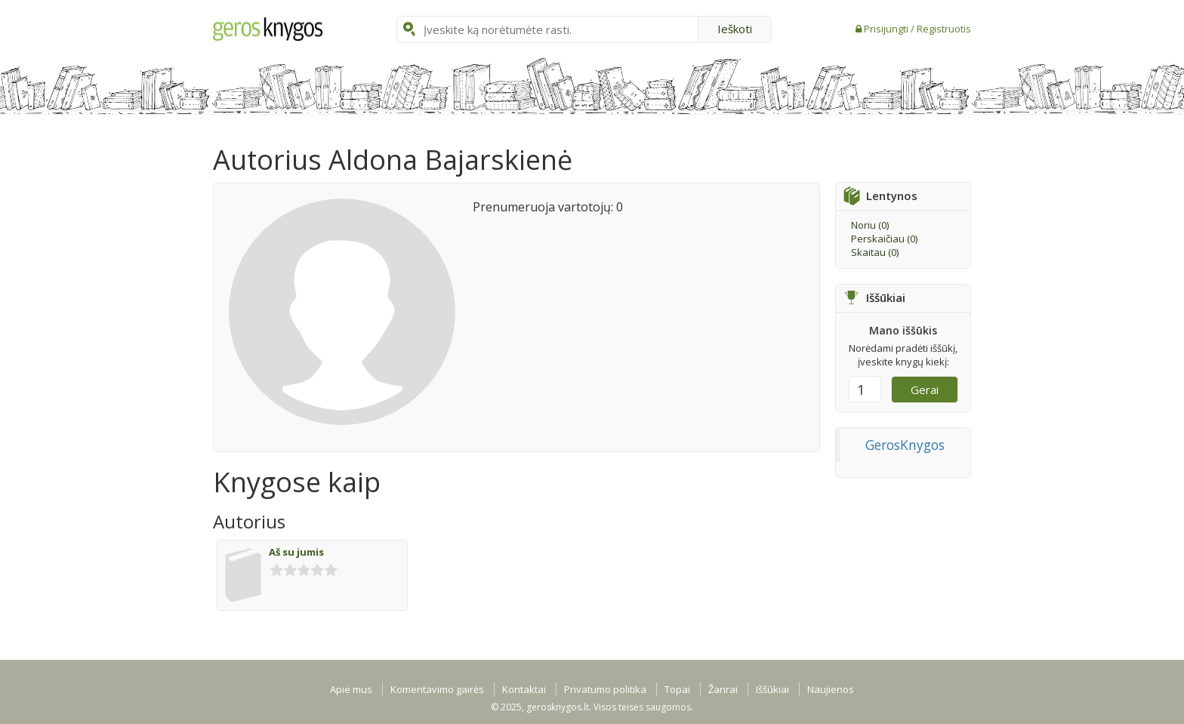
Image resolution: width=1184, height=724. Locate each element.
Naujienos (830, 689)
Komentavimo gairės (437, 689)
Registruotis (944, 28)
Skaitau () (875, 252)
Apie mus (351, 689)
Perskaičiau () (884, 238)
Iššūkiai (772, 689)
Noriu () (870, 225)
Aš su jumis (296, 552)
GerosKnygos (905, 445)
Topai (677, 689)
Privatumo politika (605, 689)
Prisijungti (887, 28)
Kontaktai (524, 689)
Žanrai (723, 689)
